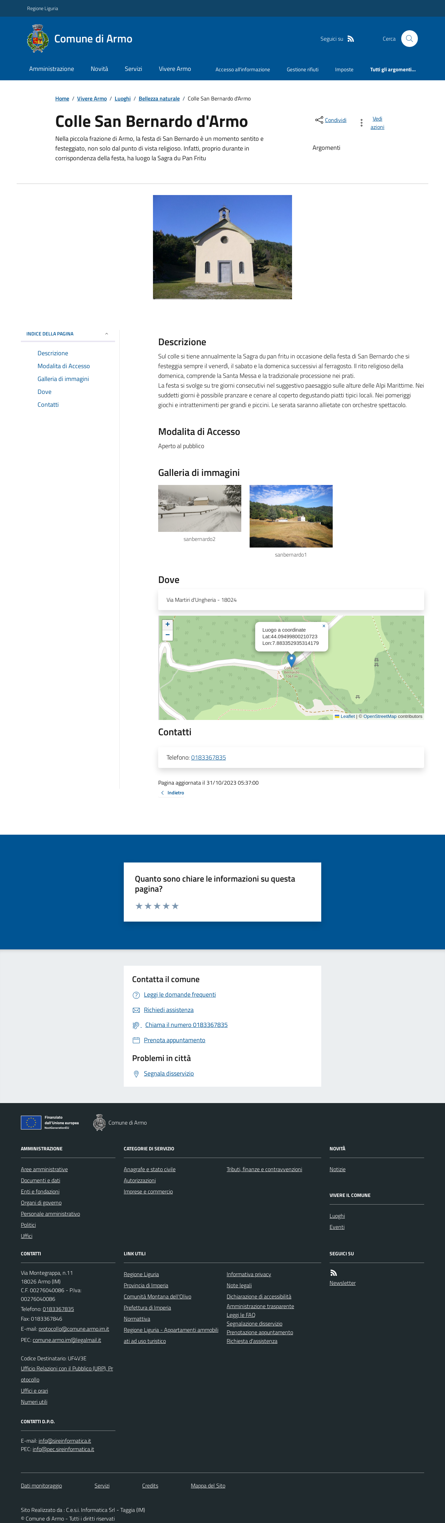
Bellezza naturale (159, 98)
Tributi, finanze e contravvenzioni (264, 1169)
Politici (28, 1225)
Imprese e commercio (148, 1191)
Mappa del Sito (208, 1485)
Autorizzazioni (140, 1180)
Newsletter (343, 1283)
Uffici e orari (34, 1390)
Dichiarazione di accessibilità (259, 1296)
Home (62, 98)
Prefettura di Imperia (147, 1307)
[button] (291, 661)
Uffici (26, 1236)
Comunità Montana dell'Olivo (157, 1296)
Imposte (344, 69)
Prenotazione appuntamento (260, 1332)
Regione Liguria (42, 8)
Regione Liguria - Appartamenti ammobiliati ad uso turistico (171, 1335)
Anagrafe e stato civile (150, 1169)
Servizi (133, 68)
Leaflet (345, 716)
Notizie (338, 1169)
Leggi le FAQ (241, 1315)
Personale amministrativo (50, 1213)
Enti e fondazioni (40, 1191)
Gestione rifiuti (302, 69)
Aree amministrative (44, 1169)
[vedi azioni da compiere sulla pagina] (372, 122)
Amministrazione (51, 68)
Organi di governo (41, 1202)
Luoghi (123, 98)
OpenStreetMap (379, 716)
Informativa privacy (249, 1274)
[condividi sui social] (330, 119)
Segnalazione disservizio (254, 1323)
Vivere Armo (175, 68)
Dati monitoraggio (41, 1485)
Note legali (239, 1285)
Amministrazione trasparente (260, 1306)
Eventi (337, 1227)
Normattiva (137, 1318)
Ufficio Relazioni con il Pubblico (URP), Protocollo (67, 1374)
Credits (150, 1485)
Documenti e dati (40, 1180)
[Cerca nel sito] (407, 38)
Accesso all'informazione (243, 69)
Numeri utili (34, 1402)
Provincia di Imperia (146, 1285)
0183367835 (208, 757)
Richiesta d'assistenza (252, 1341)
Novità (99, 68)
